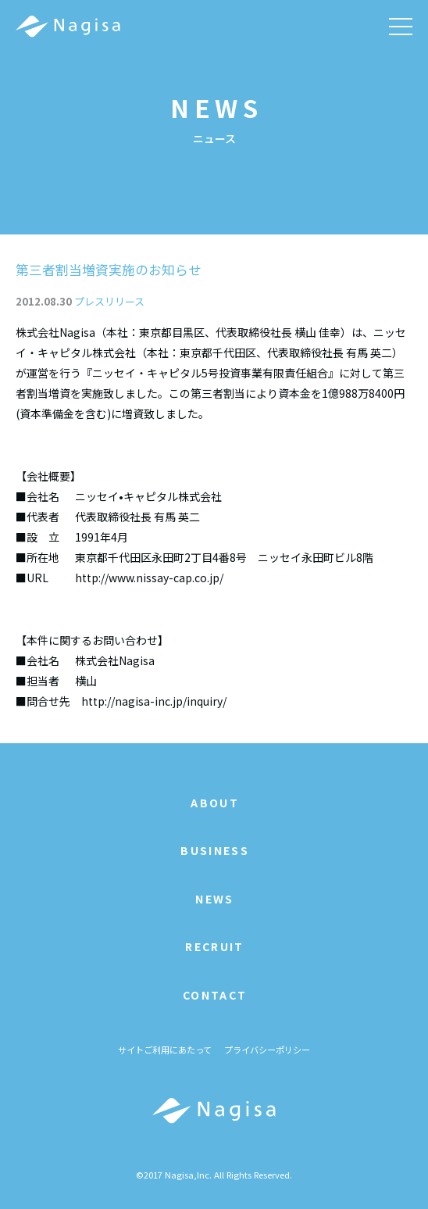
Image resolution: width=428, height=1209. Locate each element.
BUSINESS (214, 850)
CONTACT (215, 995)
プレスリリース (109, 301)
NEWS (214, 899)
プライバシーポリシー (267, 1049)
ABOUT (215, 802)
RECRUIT (214, 946)
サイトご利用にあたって (165, 1049)
